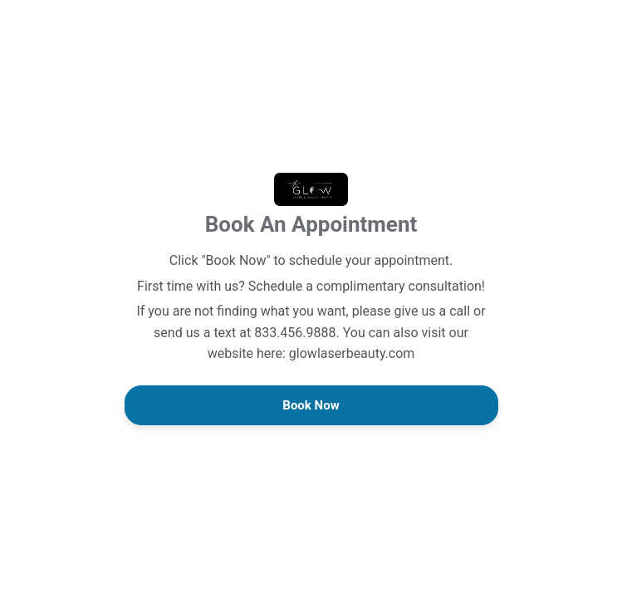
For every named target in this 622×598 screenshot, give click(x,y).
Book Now (310, 405)
